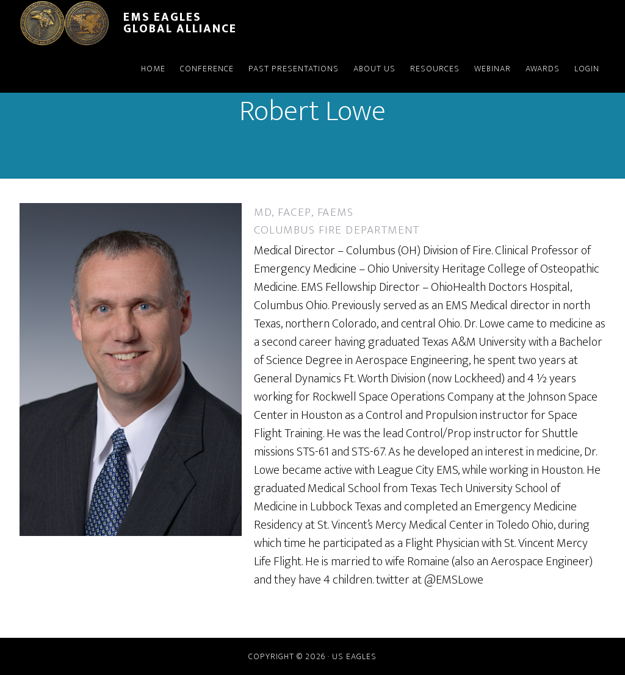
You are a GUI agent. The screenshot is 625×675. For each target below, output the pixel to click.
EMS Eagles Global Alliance (180, 22)
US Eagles (354, 656)
